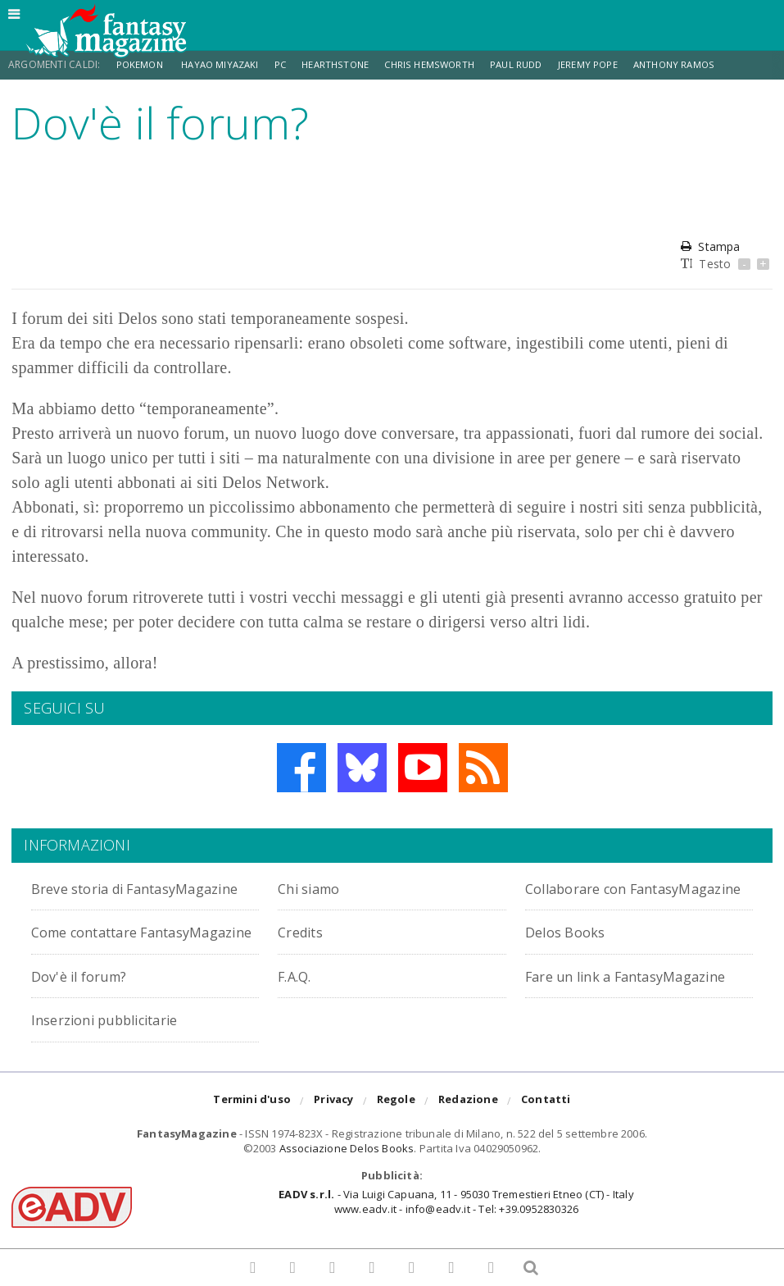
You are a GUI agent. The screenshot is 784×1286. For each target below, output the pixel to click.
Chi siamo (315, 888)
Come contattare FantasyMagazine (97, 959)
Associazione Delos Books (347, 1185)
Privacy (333, 1137)
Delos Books (570, 950)
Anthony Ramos (698, 64)
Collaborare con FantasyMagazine (591, 897)
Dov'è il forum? (333, 993)
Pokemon (142, 64)
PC (289, 64)
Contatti (546, 1137)
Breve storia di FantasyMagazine (97, 897)
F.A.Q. (545, 993)
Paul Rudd (534, 64)
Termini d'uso (252, 1137)
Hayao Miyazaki (225, 64)
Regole (396, 1137)
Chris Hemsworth (444, 64)
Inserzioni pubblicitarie (365, 1038)
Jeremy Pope (608, 64)
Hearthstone (346, 64)
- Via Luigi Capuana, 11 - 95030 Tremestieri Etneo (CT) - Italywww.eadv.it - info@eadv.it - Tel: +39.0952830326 (456, 1238)
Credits (305, 950)
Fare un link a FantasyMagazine (97, 1047)
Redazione (468, 1137)
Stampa (710, 246)
